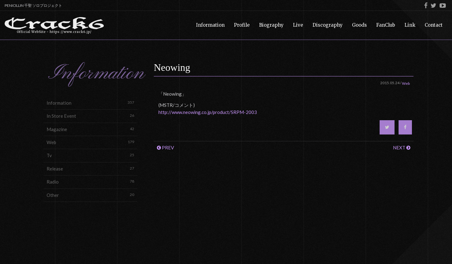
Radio (90, 181)
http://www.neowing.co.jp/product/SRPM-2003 (207, 112)
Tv (90, 155)
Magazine (90, 129)
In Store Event (90, 116)
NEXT (401, 147)
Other (90, 195)
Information (90, 103)
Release (90, 168)
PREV (165, 147)
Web (90, 142)
